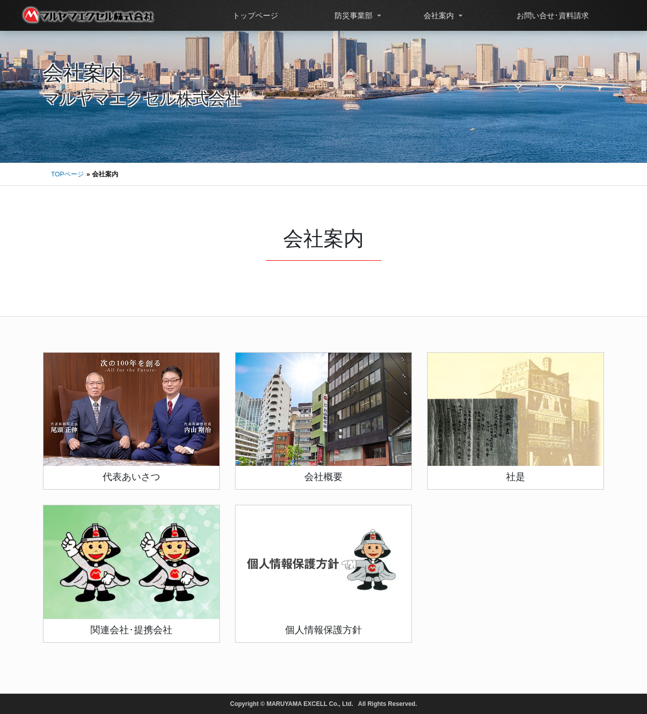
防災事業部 (353, 15)
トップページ (254, 15)
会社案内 (438, 15)
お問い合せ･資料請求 (552, 15)
